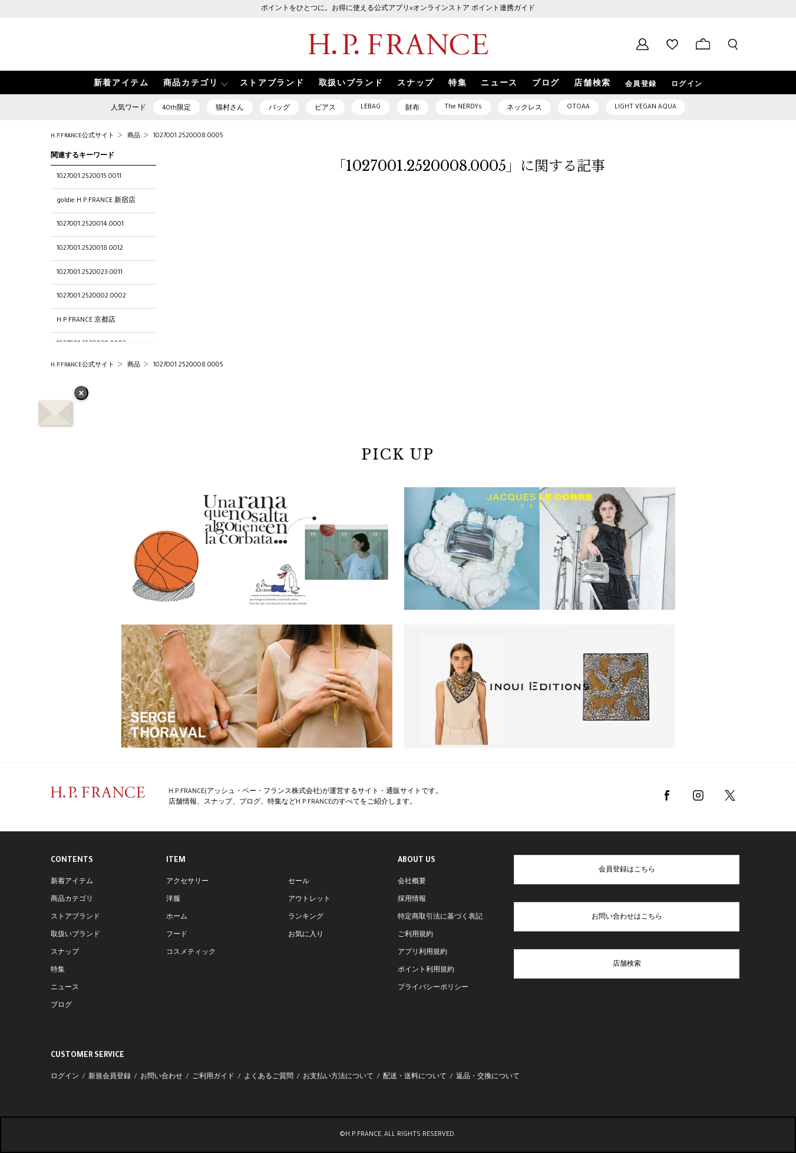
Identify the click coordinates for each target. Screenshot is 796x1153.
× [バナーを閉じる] (81, 394)
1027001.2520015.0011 (89, 176)
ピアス (325, 108)
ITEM (176, 861)
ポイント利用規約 (426, 970)
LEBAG (371, 107)
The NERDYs (463, 107)
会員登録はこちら (627, 870)
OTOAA (578, 107)
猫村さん (230, 108)
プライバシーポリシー (433, 988)
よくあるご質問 (268, 1077)
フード (176, 935)
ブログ (61, 1005)
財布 (412, 108)
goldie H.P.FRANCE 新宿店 (96, 200)
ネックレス (524, 108)
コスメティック (191, 952)
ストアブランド (75, 917)
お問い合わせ (161, 1077)
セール (298, 882)
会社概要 (412, 882)
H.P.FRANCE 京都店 (86, 320)
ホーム (176, 917)
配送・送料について (415, 1077)
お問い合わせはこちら (627, 917)
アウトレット (309, 899)
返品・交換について (488, 1077)
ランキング (305, 917)
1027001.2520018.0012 (90, 248)
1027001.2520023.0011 (90, 272)
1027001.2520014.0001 (90, 224)
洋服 (173, 899)
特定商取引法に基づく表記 (440, 917)
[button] (194, 83)
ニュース (65, 988)
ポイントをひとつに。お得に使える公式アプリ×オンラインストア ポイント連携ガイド (398, 8)
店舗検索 (627, 964)
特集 (58, 970)
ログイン (687, 84)
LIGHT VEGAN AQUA (645, 107)
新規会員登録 (109, 1077)
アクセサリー (187, 882)
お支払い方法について (338, 1077)
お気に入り (305, 935)
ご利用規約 (415, 935)
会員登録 (641, 84)
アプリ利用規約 (422, 952)
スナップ (65, 952)
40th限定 (176, 108)
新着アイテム (72, 882)
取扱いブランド (75, 935)
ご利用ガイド (213, 1077)
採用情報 (412, 899)
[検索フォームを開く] (733, 44)
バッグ (279, 108)
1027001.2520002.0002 (91, 296)
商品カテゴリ (72, 899)
